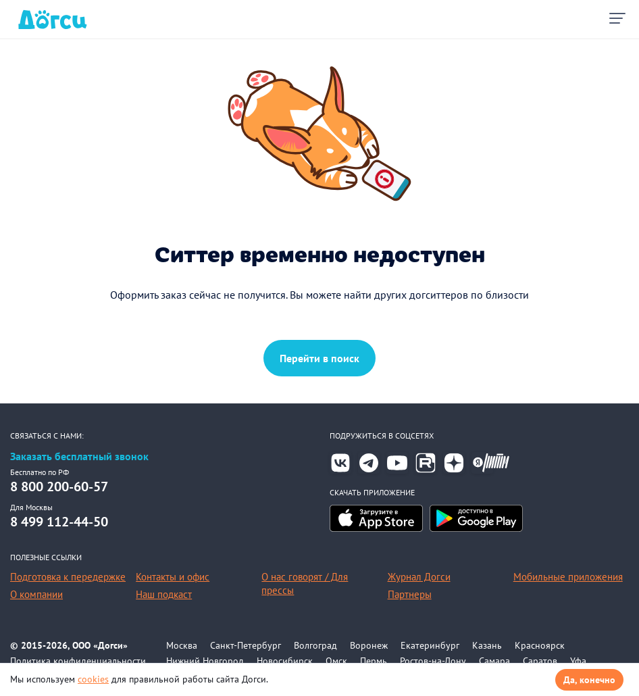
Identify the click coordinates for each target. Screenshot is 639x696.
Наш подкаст (164, 594)
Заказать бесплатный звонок (79, 456)
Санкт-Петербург (245, 645)
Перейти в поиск (319, 358)
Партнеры (410, 594)
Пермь (373, 661)
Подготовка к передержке (68, 576)
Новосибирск (285, 661)
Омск (336, 661)
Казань (487, 645)
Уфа (578, 661)
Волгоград (315, 645)
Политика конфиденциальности (78, 661)
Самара (494, 661)
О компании (36, 594)
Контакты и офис (172, 576)
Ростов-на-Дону (433, 661)
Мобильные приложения (568, 576)
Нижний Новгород (205, 661)
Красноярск (540, 645)
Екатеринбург (430, 645)
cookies (93, 679)
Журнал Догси (419, 576)
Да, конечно (589, 680)
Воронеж (369, 645)
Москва (181, 645)
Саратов (540, 661)
